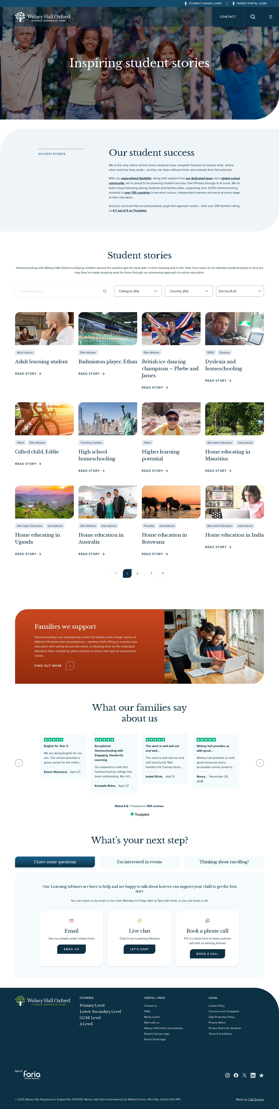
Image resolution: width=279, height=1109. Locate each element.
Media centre (152, 1021)
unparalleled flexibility (136, 178)
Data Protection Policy (222, 1021)
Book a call (207, 957)
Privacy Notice (217, 1027)
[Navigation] (269, 17)
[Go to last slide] (19, 763)
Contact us (150, 1010)
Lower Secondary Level (100, 1016)
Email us (72, 953)
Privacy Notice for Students (225, 1032)
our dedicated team (199, 178)
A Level (86, 1028)
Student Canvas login (156, 1038)
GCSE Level (90, 1022)
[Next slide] (260, 763)
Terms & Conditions (220, 1038)
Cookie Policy (217, 1010)
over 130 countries (137, 192)
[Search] (250, 17)
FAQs (147, 1016)
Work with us (151, 1027)
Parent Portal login (155, 1043)
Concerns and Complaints (224, 1016)
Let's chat (139, 953)
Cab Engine (256, 1103)
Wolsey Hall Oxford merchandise (163, 1032)
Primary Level (92, 1010)
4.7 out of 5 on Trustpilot (129, 210)
